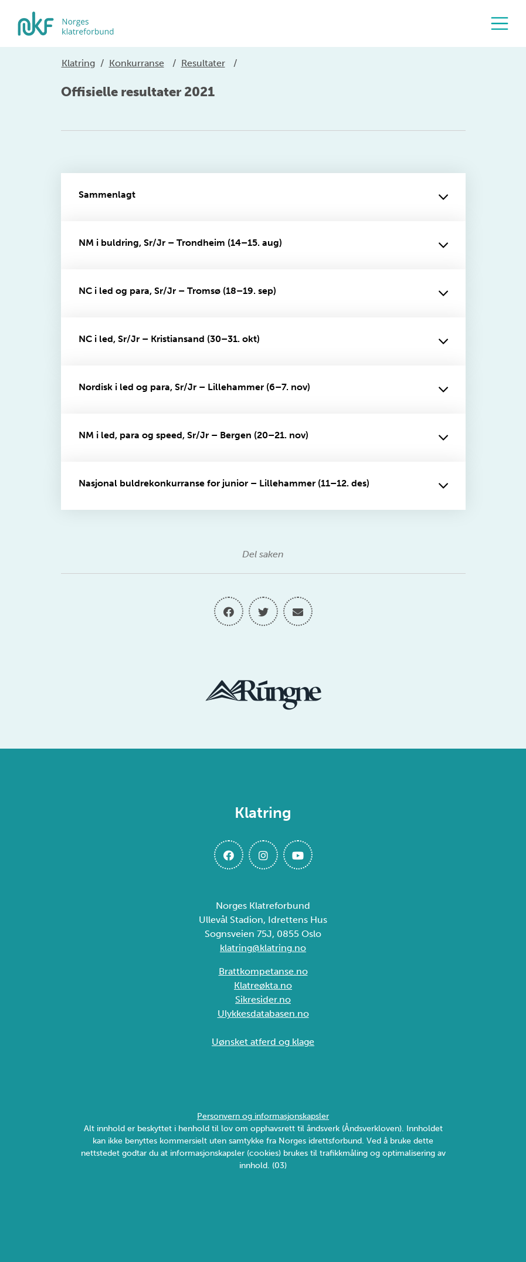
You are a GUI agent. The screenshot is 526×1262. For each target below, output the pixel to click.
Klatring (78, 63)
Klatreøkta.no (263, 985)
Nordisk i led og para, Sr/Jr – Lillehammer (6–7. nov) (263, 389)
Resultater (203, 63)
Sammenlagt (263, 197)
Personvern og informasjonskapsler (263, 1116)
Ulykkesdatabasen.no (263, 1013)
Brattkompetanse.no (263, 971)
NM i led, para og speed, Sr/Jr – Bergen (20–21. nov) (263, 437)
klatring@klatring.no (263, 947)
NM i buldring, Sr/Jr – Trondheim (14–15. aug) (263, 245)
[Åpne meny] (502, 23)
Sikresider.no (263, 999)
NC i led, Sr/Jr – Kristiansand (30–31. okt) (263, 341)
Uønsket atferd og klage (263, 1041)
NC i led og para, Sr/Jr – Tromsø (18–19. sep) (263, 293)
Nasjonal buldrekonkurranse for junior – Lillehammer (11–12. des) (263, 485)
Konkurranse (136, 63)
